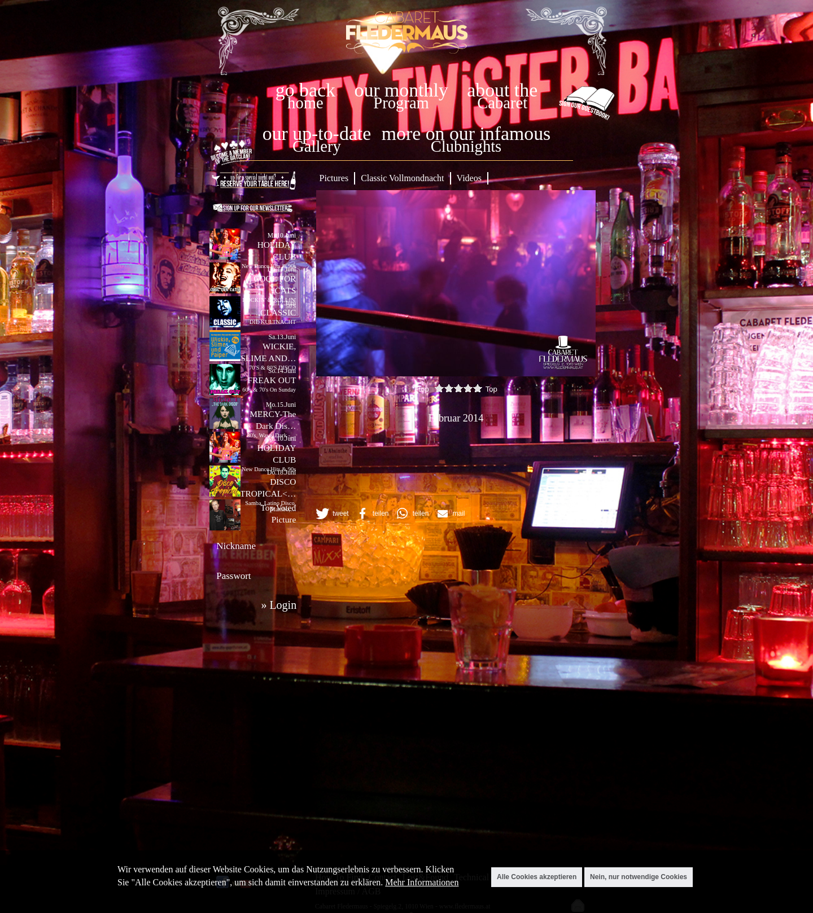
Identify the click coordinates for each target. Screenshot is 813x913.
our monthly (401, 90)
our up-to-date (317, 133)
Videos (469, 178)
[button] (331, 513)
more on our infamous (466, 133)
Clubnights (466, 146)
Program (401, 103)
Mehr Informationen (421, 882)
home (305, 103)
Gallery (316, 146)
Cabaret (502, 103)
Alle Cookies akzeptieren (536, 877)
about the (502, 90)
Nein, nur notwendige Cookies (638, 877)
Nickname (236, 546)
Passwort (233, 575)
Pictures (334, 178)
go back (305, 90)
